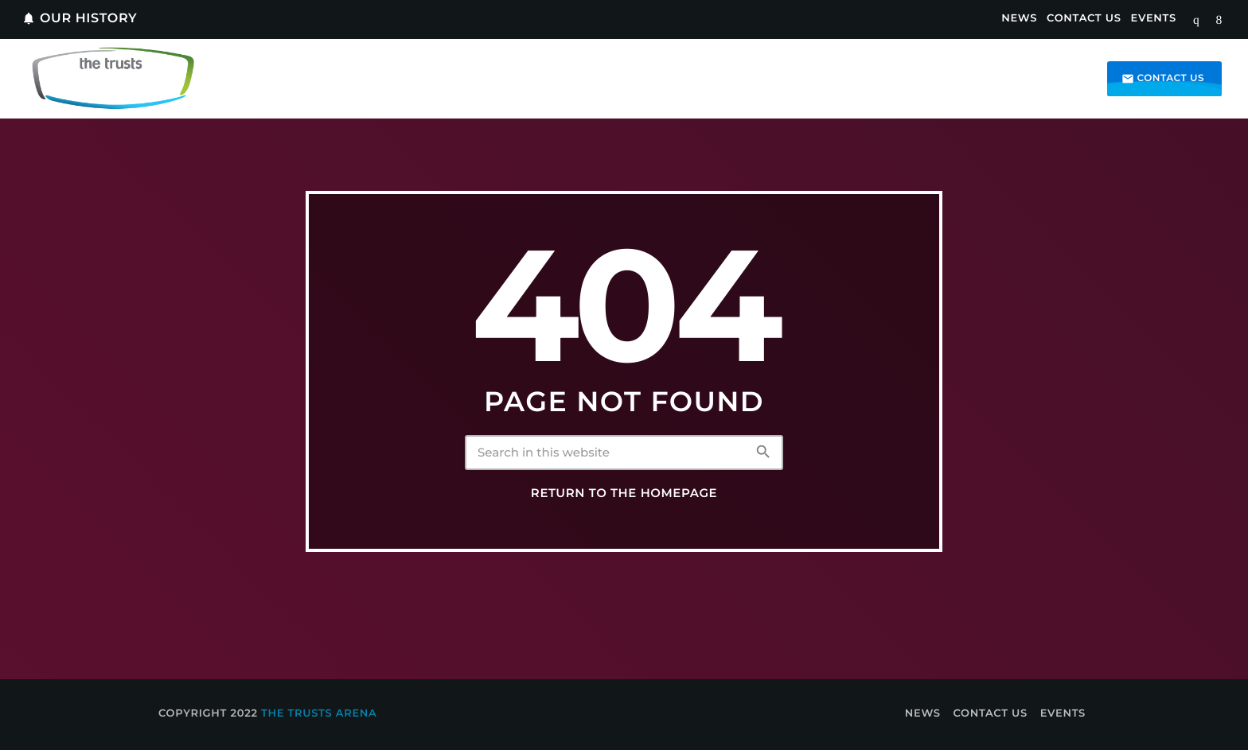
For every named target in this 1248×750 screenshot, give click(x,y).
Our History (79, 19)
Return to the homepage (624, 493)
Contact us (1162, 78)
